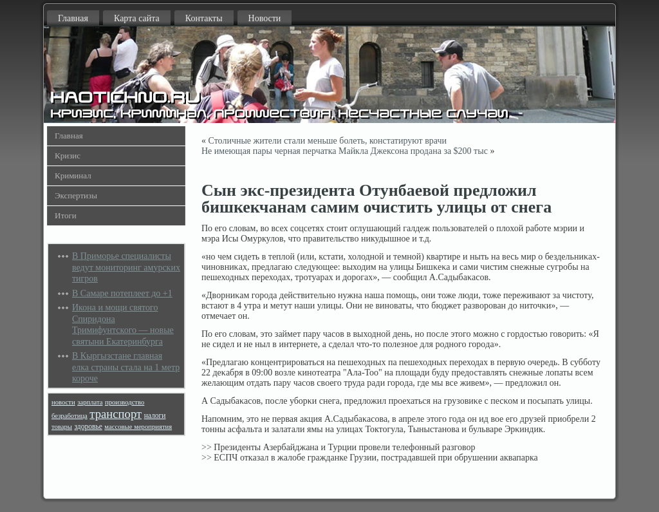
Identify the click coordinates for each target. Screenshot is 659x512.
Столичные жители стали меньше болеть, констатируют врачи (328, 141)
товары (61, 426)
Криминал (73, 175)
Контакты (204, 18)
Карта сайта (137, 18)
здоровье (88, 426)
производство (124, 402)
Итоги (66, 215)
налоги (155, 416)
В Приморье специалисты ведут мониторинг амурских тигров (126, 267)
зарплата (89, 402)
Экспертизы (76, 195)
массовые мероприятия (138, 426)
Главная (73, 18)
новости (63, 402)
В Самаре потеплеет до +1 (122, 293)
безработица (69, 415)
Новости (264, 18)
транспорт (115, 414)
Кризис (67, 155)
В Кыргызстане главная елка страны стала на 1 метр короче (126, 367)
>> (206, 447)
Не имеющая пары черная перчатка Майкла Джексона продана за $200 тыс (344, 151)
